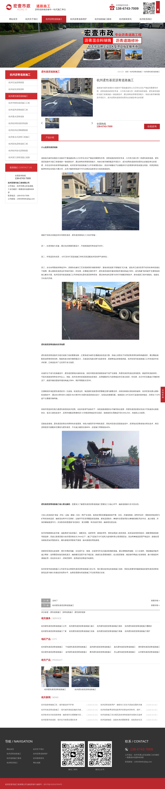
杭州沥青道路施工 (54, 19)
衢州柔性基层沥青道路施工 (100, 652)
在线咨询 (152, 126)
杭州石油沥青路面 (16, 82)
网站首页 (13, 19)
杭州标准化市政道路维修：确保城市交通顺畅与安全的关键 (62, 715)
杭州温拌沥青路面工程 (18, 110)
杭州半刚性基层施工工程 (19, 103)
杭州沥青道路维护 (78, 19)
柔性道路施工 (55, 612)
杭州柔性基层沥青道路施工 (63, 605)
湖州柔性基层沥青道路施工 (149, 647)
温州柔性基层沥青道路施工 (100, 647)
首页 (126, 72)
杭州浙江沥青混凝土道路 (19, 157)
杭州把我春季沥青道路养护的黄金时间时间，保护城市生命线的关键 (121, 710)
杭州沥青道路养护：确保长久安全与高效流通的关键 (121, 705)
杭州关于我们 (31, 19)
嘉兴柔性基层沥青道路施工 (125, 647)
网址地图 (36, 763)
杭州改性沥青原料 (16, 89)
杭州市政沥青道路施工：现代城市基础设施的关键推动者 (62, 710)
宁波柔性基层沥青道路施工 (76, 647)
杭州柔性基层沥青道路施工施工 (81, 626)
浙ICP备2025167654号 (53, 784)
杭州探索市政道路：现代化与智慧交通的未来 (59, 720)
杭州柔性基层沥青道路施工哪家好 (138, 626)
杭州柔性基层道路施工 (18, 96)
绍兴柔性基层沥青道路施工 (52, 652)
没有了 (55, 601)
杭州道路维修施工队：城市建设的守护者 (57, 705)
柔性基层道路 (80, 612)
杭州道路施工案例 (103, 19)
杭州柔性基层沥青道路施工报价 (109, 626)
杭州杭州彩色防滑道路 (18, 123)
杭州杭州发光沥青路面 (18, 150)
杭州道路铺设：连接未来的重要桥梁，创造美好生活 (121, 720)
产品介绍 (50, 137)
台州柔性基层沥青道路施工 (149, 652)
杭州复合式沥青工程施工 (19, 137)
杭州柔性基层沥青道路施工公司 (54, 626)
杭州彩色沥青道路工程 (18, 144)
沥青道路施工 (67, 612)
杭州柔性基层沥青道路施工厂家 (54, 631)
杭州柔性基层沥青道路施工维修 (109, 631)
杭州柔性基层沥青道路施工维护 (137, 631)
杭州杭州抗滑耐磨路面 (18, 130)
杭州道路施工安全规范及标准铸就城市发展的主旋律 (121, 715)
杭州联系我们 (146, 19)
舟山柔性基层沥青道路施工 (125, 652)
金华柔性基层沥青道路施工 (76, 652)
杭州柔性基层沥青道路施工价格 (81, 631)
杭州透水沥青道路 (16, 116)
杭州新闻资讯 (125, 19)
